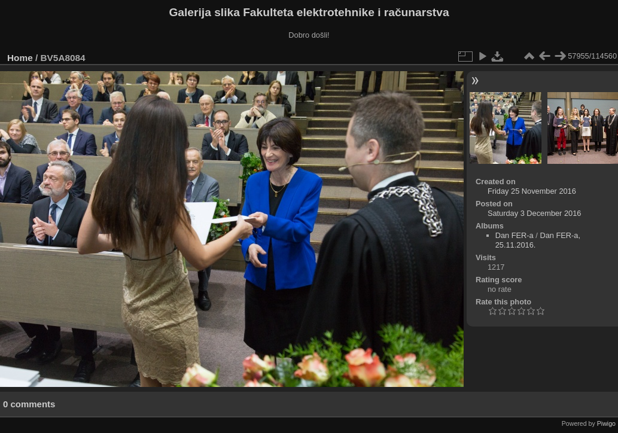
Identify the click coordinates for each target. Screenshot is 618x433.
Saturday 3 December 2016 (535, 213)
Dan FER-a (514, 235)
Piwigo (606, 423)
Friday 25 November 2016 (532, 191)
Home (20, 58)
